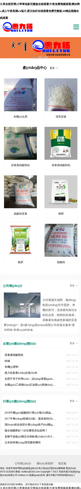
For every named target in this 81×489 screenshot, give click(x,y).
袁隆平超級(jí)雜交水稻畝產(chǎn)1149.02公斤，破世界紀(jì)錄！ (30, 436)
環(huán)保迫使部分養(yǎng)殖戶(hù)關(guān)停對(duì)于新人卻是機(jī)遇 (30, 424)
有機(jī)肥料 (12, 366)
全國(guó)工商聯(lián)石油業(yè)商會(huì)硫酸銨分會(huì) (30, 384)
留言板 (62, 463)
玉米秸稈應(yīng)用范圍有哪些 (23, 442)
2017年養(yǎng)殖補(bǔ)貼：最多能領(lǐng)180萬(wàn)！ (30, 418)
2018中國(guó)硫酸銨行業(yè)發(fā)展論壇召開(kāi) (30, 412)
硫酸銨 (61, 262)
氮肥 (20, 262)
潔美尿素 (61, 116)
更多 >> (54, 68)
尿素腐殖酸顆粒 (20, 165)
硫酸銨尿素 (20, 213)
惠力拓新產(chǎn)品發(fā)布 (21, 372)
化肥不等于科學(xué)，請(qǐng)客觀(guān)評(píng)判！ (30, 378)
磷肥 (61, 213)
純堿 (7, 360)
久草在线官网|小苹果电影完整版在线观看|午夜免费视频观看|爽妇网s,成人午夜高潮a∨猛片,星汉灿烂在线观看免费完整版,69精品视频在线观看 (40, 11)
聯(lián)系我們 (45, 463)
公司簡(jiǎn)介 (23, 463)
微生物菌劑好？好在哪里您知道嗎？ (26, 430)
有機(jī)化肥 (20, 116)
